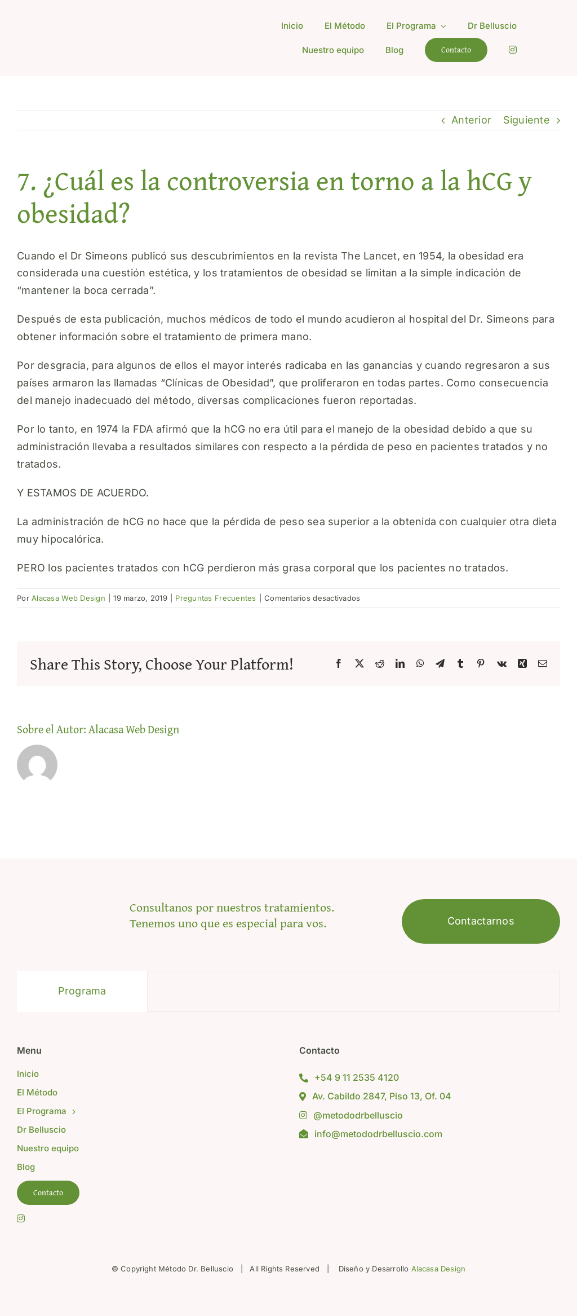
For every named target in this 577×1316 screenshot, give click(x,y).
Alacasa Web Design (68, 597)
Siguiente (526, 120)
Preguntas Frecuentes (215, 597)
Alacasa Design (438, 1268)
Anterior (471, 120)
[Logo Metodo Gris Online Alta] (104, 19)
